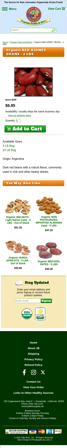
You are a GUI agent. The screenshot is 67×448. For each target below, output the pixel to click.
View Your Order (33, 387)
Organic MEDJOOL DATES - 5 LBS (49, 263)
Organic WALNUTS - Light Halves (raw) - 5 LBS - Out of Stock (18, 220)
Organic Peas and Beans (21, 42)
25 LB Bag (9, 150)
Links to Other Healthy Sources (33, 392)
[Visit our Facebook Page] (24, 374)
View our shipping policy (19, 115)
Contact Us (33, 381)
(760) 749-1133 (35, 404)
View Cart (54, 8)
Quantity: (10, 120)
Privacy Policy (33, 359)
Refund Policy (33, 364)
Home (5, 42)
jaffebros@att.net (35, 406)
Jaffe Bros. (25, 437)
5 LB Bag (8, 145)
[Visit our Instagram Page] (33, 374)
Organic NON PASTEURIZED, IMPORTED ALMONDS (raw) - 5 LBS (49, 221)
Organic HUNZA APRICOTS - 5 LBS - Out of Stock (18, 260)
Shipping (33, 353)
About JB (33, 348)
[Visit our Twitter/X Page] (43, 374)
